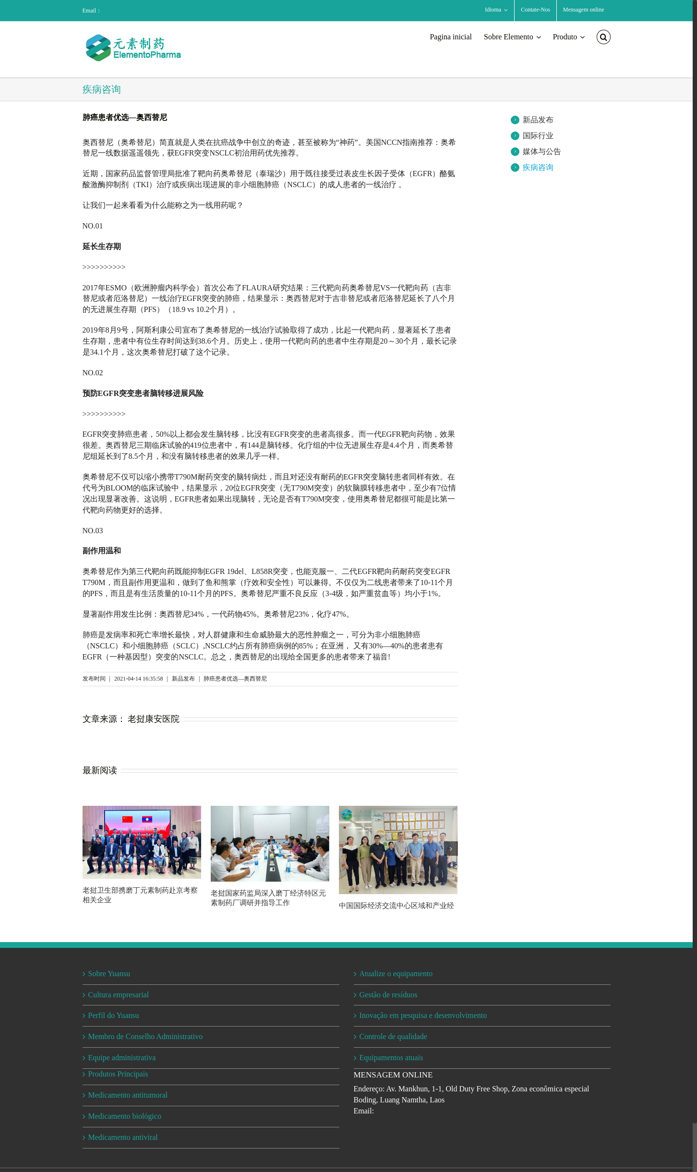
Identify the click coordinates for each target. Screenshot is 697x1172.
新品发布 (538, 120)
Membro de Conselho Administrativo (145, 1036)
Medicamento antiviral (123, 1137)
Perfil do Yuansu (113, 1015)
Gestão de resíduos (389, 995)
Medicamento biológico (124, 1116)
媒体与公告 (542, 151)
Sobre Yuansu (109, 973)
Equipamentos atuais (391, 1057)
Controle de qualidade (393, 1036)
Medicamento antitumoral (128, 1095)
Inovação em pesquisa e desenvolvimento (423, 1015)
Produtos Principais (118, 1074)
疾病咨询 (538, 167)
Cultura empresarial (119, 995)
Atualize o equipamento (396, 973)
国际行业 (538, 136)
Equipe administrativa (122, 1057)
